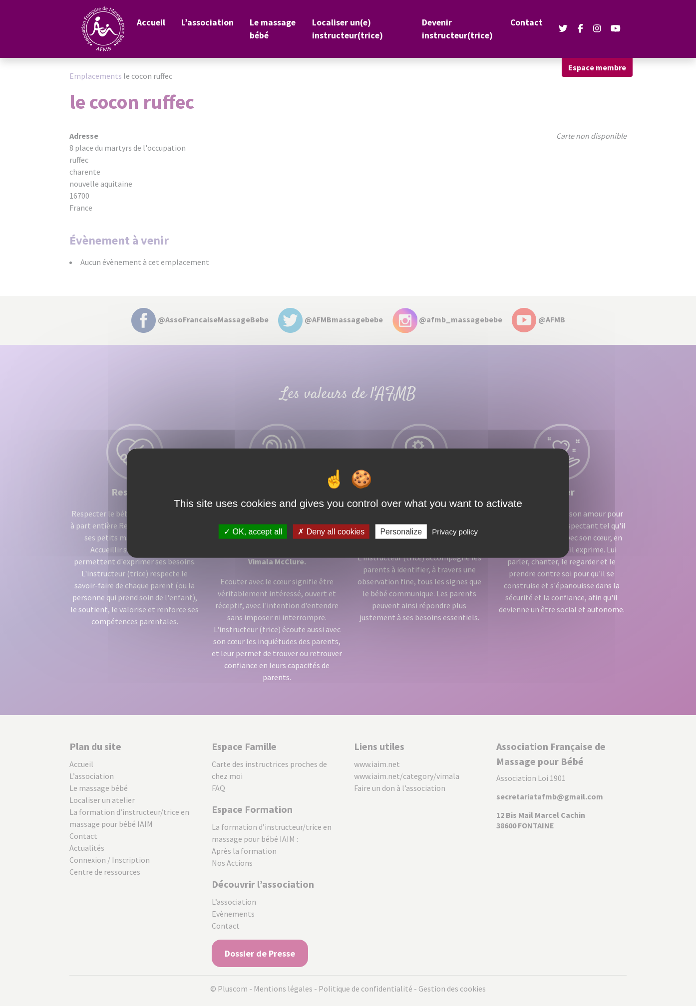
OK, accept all (253, 531)
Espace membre (597, 67)
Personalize (401, 531)
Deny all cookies (331, 531)
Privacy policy (455, 531)
